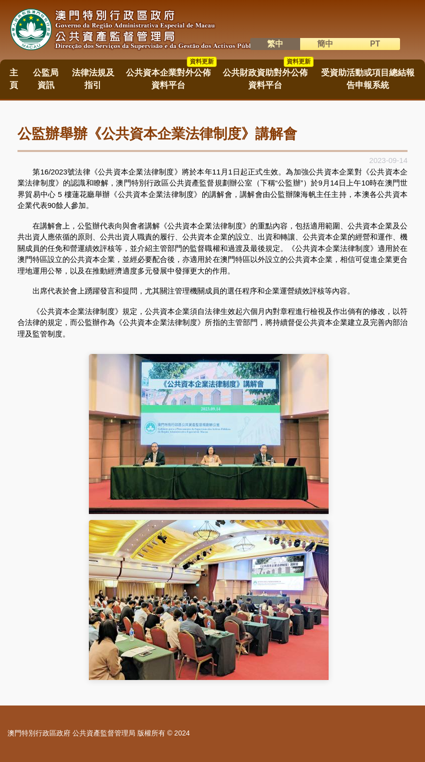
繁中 (275, 44)
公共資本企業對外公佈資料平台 (171, 76)
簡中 (325, 44)
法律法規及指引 (93, 79)
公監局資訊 (45, 79)
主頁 (13, 79)
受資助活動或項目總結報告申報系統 (368, 79)
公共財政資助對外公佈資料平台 (268, 76)
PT (375, 44)
